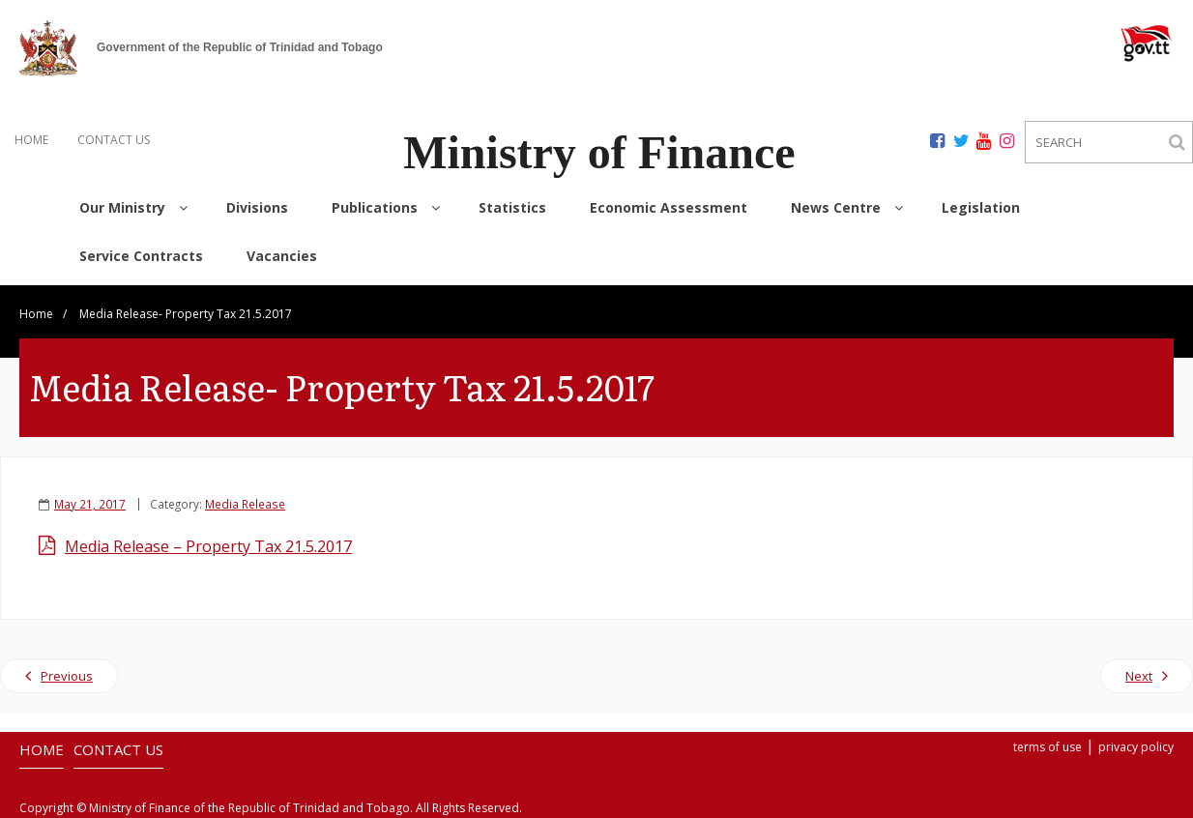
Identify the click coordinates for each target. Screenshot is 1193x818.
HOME (31, 139)
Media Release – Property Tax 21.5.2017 (208, 546)
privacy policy (1136, 747)
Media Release (245, 503)
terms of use (1047, 747)
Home (36, 314)
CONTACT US (113, 139)
